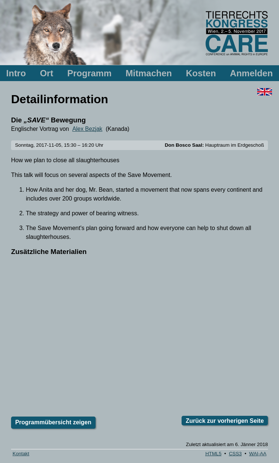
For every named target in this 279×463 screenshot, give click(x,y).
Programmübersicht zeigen (53, 422)
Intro (16, 73)
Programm (89, 73)
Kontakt (21, 453)
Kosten (201, 73)
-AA (257, 453)
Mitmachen (148, 73)
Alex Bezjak (87, 129)
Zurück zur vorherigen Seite (225, 421)
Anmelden (251, 73)
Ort (46, 73)
